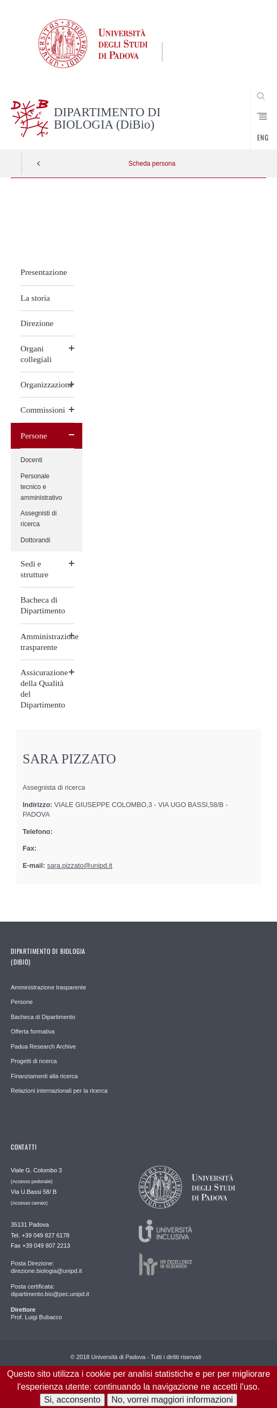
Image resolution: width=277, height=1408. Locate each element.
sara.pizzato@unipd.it (79, 865)
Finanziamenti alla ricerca (44, 1076)
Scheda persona (152, 163)
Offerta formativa (33, 1031)
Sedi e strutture (34, 569)
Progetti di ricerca (34, 1061)
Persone (33, 435)
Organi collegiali (36, 354)
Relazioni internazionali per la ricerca (59, 1090)
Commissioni (42, 409)
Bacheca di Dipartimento (42, 605)
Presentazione (43, 272)
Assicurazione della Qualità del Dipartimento (44, 688)
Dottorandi (35, 540)
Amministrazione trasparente (47, 642)
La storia (35, 297)
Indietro (38, 164)
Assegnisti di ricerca (38, 519)
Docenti (31, 460)
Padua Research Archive (43, 1046)
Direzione (36, 323)
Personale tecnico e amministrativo (41, 486)
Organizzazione (46, 384)
